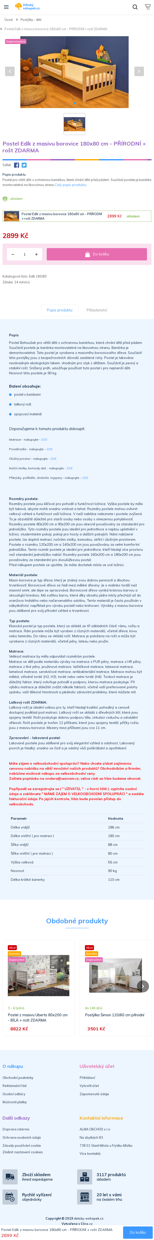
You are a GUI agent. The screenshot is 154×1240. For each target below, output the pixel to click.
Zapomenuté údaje (94, 1094)
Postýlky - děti (31, 20)
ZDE (44, 439)
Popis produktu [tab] (59, 310)
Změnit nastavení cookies (23, 1152)
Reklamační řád (14, 1086)
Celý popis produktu (70, 184)
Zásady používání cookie (22, 1145)
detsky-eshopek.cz (89, 1218)
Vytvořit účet (89, 1086)
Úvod (9, 20)
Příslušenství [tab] (97, 310)
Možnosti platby (15, 1102)
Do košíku (97, 254)
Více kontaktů (90, 1154)
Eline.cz (87, 1224)
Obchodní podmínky (18, 1078)
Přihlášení (87, 1078)
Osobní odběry (14, 1094)
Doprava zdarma (16, 1129)
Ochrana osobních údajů (22, 1137)
